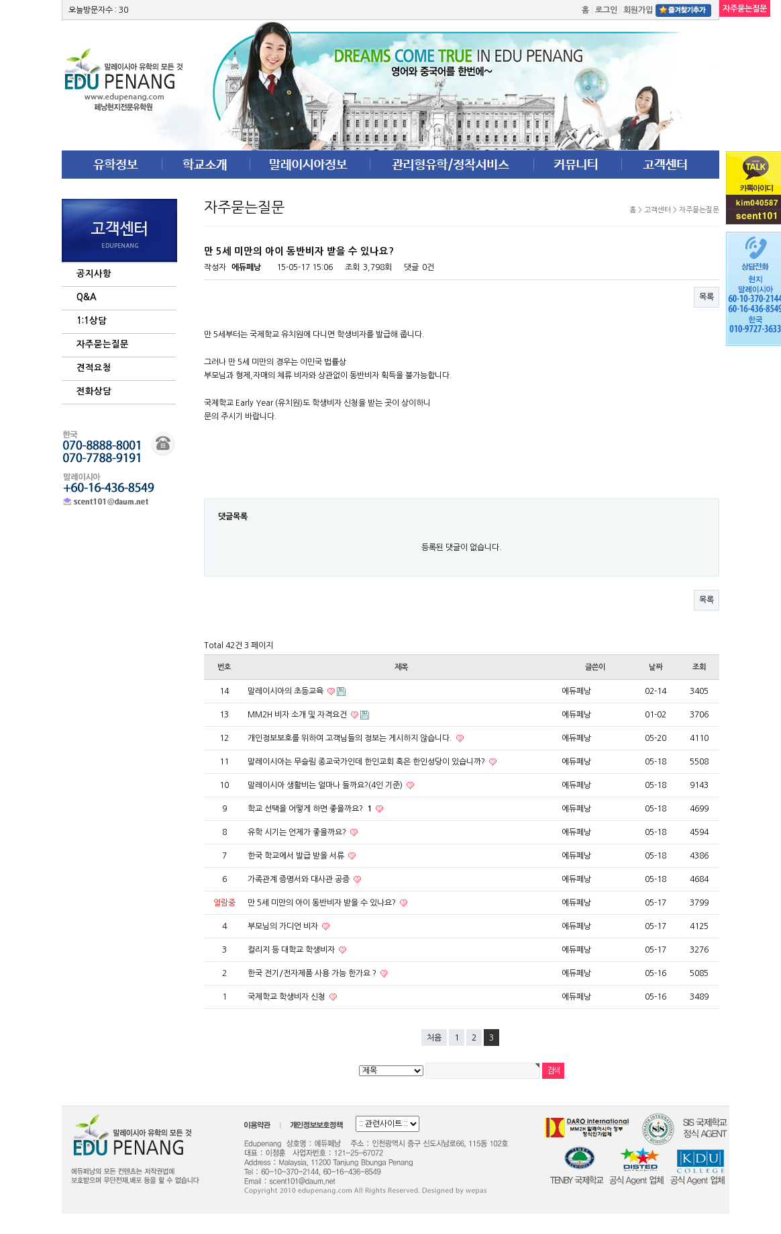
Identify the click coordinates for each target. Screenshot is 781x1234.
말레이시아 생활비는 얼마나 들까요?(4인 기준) (326, 785)
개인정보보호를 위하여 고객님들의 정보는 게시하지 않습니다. (351, 738)
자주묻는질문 (102, 344)
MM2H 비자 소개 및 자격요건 (298, 715)
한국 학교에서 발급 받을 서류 (297, 856)
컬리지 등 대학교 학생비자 (292, 950)
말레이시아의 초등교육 (286, 691)
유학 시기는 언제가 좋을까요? (298, 832)
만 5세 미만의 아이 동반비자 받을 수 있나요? (323, 903)
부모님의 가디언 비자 (284, 926)
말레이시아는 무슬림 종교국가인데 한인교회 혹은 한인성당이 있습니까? (367, 762)
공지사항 (93, 273)
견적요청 (93, 367)
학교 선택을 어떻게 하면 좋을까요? (311, 809)
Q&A (86, 297)
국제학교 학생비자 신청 (287, 997)
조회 (699, 667)
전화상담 (93, 391)
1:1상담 (91, 320)
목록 (706, 297)
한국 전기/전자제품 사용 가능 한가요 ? (313, 973)
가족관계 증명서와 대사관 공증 (300, 879)
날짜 (655, 667)
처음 (434, 1038)
